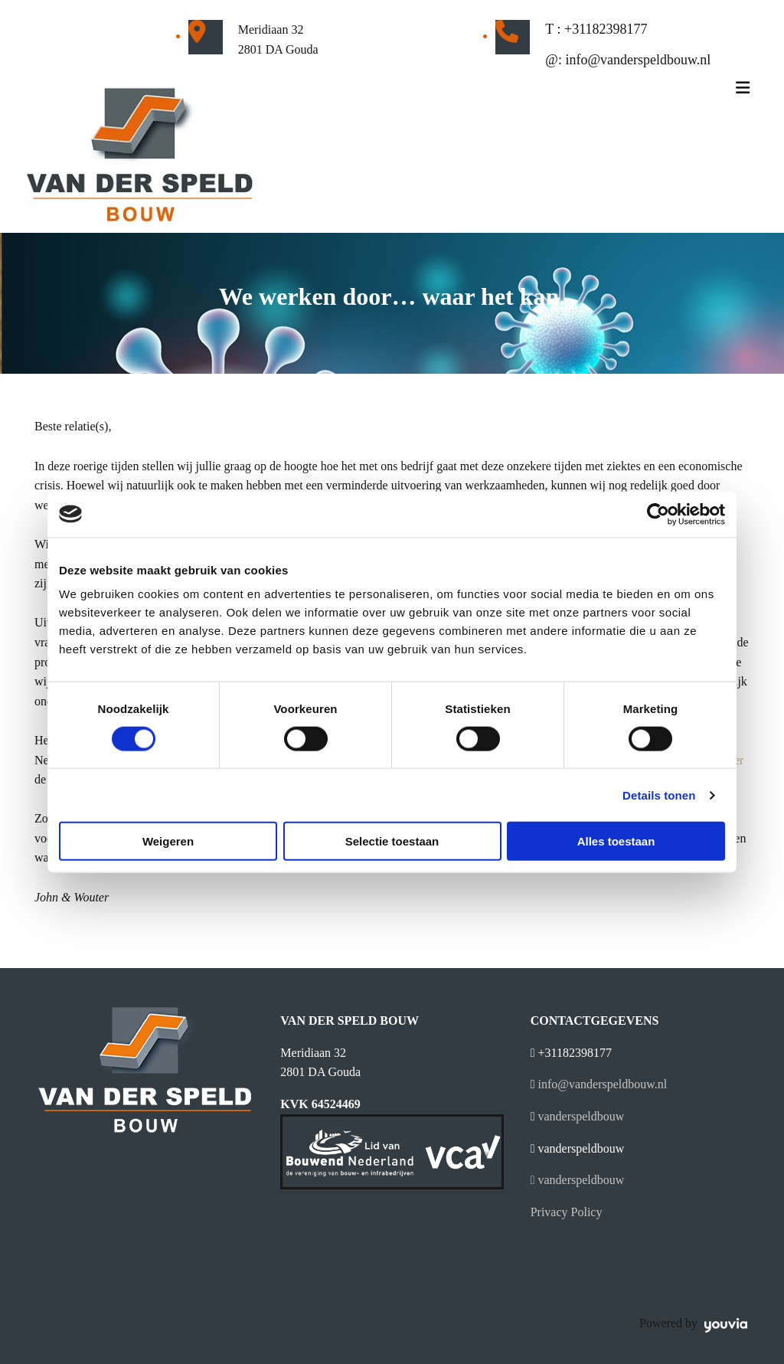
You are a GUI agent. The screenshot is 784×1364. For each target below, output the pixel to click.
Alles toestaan (616, 841)
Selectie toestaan (392, 841)
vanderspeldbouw (581, 1116)
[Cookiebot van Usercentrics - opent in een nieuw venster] (658, 513)
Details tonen (658, 794)
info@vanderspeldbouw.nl (637, 59)
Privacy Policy (567, 1211)
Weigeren (168, 841)
